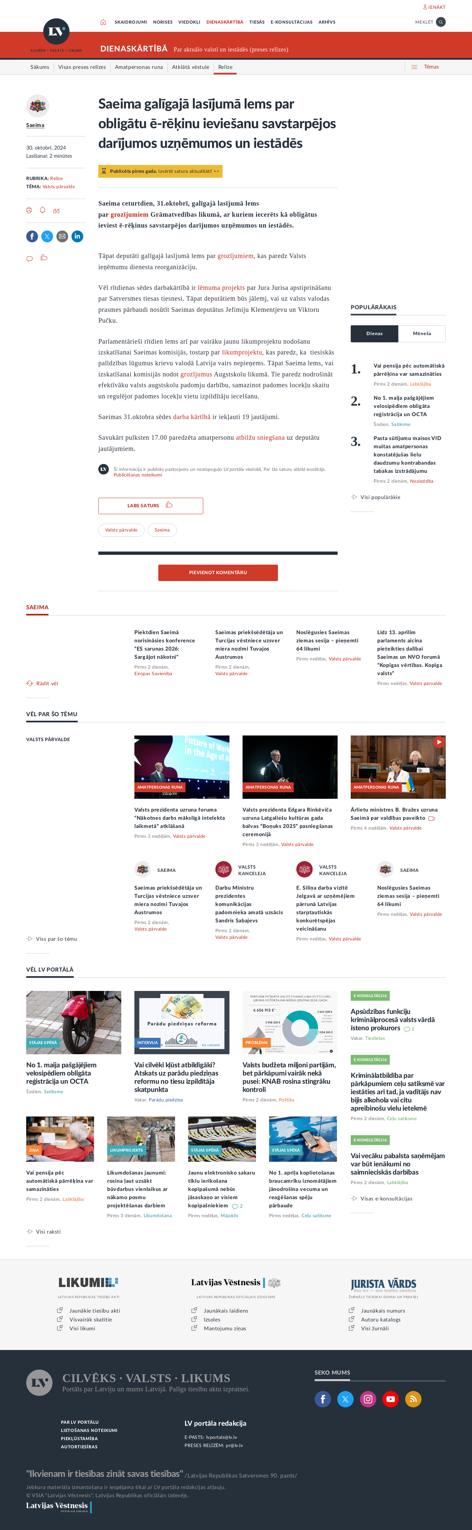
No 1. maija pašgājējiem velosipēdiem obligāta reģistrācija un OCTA (404, 406)
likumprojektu (242, 352)
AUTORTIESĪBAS (79, 1447)
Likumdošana (158, 1216)
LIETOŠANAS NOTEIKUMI (89, 1431)
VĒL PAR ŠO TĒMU (52, 714)
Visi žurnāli (375, 1328)
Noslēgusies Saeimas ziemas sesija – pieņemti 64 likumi (327, 641)
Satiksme (401, 424)
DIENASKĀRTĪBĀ (225, 22)
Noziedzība (422, 481)
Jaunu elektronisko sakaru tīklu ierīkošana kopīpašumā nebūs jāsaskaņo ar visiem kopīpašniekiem (221, 1189)
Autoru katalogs (381, 1319)
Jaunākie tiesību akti (94, 1311)
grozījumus (196, 374)
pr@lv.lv (234, 1445)
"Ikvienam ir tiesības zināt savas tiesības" (104, 1474)
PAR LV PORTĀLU (80, 1422)
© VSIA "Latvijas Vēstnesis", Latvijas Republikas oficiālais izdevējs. (107, 1495)
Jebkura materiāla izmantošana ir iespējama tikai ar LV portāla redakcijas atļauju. (126, 1487)
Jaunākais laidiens (226, 1311)
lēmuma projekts (221, 287)
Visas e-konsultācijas (387, 1198)
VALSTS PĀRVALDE (48, 739)
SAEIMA (37, 607)
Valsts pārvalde (59, 187)
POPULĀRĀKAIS (373, 307)
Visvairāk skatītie (90, 1319)
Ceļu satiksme (316, 1216)
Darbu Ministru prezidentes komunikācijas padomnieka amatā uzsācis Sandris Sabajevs (249, 904)
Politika (287, 1100)
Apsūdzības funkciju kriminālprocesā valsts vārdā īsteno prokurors (393, 1020)
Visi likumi (82, 1328)
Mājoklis (229, 1216)
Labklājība (420, 384)
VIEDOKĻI (189, 22)
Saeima (35, 125)
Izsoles (212, 1319)
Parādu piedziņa (166, 1100)
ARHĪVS (327, 22)
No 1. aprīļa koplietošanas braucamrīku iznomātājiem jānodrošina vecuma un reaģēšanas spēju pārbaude (303, 1189)
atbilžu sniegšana (260, 437)
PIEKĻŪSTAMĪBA (79, 1439)
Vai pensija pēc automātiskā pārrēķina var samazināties (59, 1181)
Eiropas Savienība (153, 674)
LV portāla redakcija (215, 1423)
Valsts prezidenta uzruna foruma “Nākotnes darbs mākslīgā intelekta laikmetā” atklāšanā (179, 818)
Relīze (56, 178)
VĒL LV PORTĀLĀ (50, 970)
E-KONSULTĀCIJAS (292, 22)
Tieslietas (375, 1038)
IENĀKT (437, 7)
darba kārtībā (192, 416)
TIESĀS (257, 22)
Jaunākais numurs (383, 1311)
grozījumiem (129, 214)
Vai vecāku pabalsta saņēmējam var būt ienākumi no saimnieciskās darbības (398, 1164)
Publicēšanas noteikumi (138, 475)
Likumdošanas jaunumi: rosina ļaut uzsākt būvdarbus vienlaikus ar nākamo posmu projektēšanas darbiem (137, 1189)
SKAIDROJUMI (131, 22)
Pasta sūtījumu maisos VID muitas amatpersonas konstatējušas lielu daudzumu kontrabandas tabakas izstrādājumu (408, 455)
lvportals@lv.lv (221, 1437)
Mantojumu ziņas (225, 1328)
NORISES (163, 22)
